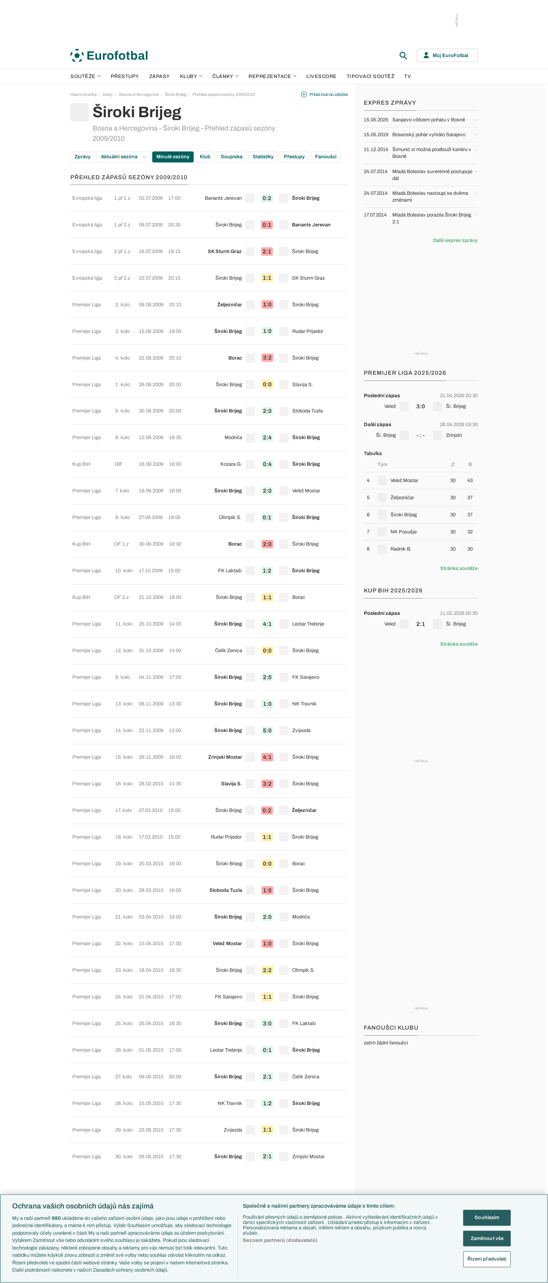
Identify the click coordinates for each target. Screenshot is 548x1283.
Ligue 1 (140, 1159)
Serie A (141, 1142)
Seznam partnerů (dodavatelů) (280, 1240)
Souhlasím (487, 1217)
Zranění (202, 1167)
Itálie (382, 1159)
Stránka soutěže (459, 568)
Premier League (148, 1126)
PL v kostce (206, 1134)
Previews (325, 1134)
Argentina (387, 1183)
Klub (205, 156)
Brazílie (384, 1191)
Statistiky (263, 156)
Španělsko (387, 1175)
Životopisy (326, 1167)
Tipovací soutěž (371, 76)
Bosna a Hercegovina (139, 94)
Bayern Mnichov (271, 1167)
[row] (209, 195)
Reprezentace (272, 76)
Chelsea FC (267, 1134)
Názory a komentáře (335, 1150)
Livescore (321, 76)
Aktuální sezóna (123, 156)
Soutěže (85, 76)
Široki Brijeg (175, 94)
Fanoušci (325, 156)
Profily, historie (330, 1175)
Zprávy (83, 156)
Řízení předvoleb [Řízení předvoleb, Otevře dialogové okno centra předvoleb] (487, 1259)
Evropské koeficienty (214, 1142)
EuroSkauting (207, 1126)
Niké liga (142, 1175)
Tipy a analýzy (330, 1191)
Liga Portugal (146, 1183)
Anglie (383, 1142)
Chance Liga (145, 1167)
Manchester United (273, 1142)
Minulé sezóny (173, 156)
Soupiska (231, 156)
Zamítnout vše (487, 1238)
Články (323, 1118)
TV (407, 76)
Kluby (191, 76)
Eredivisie (143, 1191)
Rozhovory (327, 1183)
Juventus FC (268, 1159)
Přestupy (125, 76)
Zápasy (159, 76)
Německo (387, 1167)
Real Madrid (267, 1183)
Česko (384, 1126)
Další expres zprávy (455, 240)
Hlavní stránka (83, 94)
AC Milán (264, 1150)
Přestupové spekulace (215, 1159)
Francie (385, 1150)
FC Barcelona (269, 1175)
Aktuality (325, 1126)
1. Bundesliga (146, 1150)
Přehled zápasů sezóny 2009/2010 (224, 94)
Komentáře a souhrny (336, 1142)
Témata (202, 1118)
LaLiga (140, 1134)
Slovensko (387, 1134)
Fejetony (325, 1159)
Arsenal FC (266, 1126)
